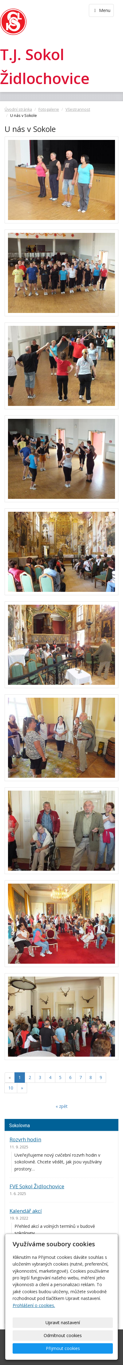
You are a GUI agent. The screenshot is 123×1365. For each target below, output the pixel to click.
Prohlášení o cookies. (34, 1305)
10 (10, 1088)
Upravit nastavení (63, 1322)
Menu (101, 10)
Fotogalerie (48, 109)
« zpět (62, 1106)
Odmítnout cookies (63, 1335)
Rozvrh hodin (25, 1139)
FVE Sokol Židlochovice (37, 1186)
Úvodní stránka (18, 109)
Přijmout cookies (63, 1348)
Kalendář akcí (26, 1210)
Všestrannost (77, 109)
